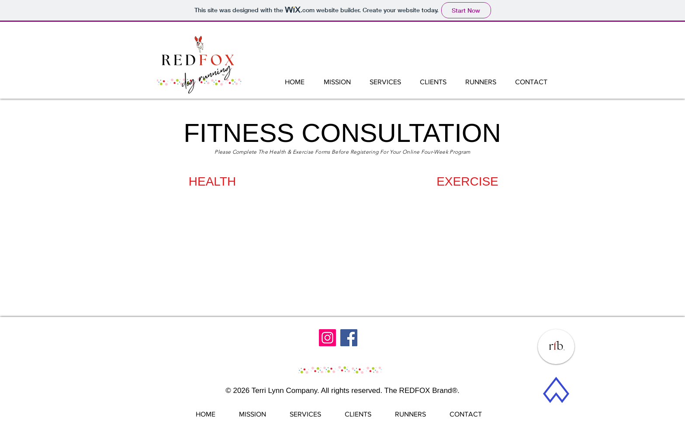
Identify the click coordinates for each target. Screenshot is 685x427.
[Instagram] (327, 337)
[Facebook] (348, 337)
